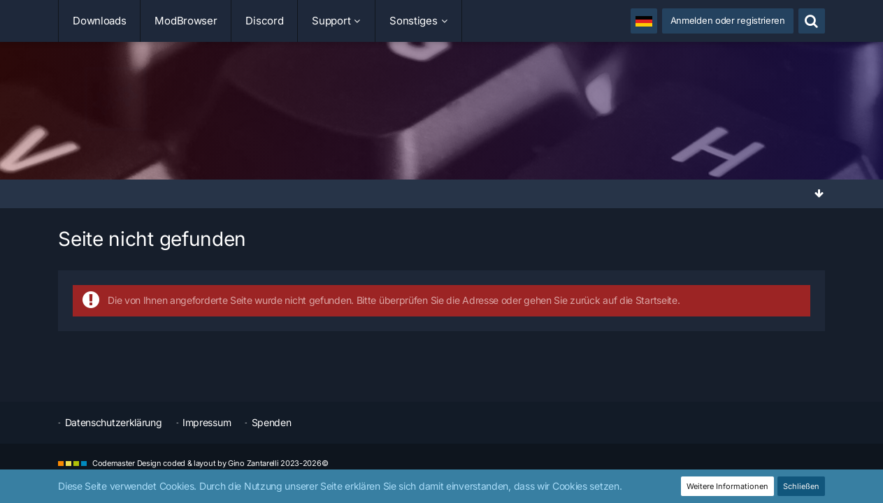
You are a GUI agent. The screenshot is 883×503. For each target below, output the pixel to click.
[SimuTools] (441, 114)
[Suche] (811, 21)
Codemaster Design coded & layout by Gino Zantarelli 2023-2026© (210, 463)
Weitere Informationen (727, 486)
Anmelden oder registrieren (727, 20)
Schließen (801, 486)
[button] (644, 21)
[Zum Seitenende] (819, 193)
